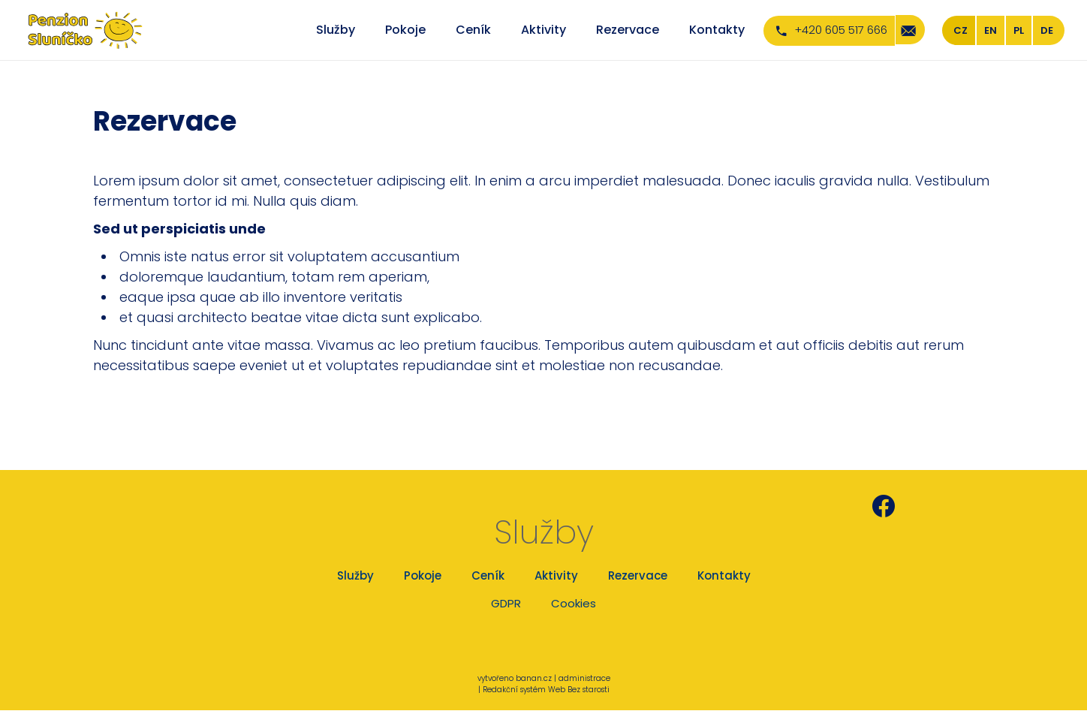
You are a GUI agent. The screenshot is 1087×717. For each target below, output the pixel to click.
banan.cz (534, 678)
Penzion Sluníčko (953, 506)
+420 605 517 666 (840, 30)
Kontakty (717, 29)
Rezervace (627, 29)
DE (1046, 30)
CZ (960, 30)
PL (1018, 30)
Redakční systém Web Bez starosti (546, 689)
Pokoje (405, 29)
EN (990, 30)
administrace (584, 678)
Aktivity (543, 29)
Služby (335, 29)
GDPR (506, 603)
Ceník (473, 29)
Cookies (573, 603)
